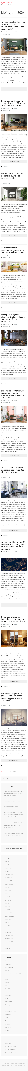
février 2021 (8, 929)
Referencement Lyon (10, 1011)
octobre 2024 (8, 900)
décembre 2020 (9, 935)
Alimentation (8, 964)
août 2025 (7, 887)
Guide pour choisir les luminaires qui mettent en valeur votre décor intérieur (13, 619)
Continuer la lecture (14, 89)
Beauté (7, 970)
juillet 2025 (8, 890)
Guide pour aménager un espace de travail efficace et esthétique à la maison (13, 103)
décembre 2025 (9, 874)
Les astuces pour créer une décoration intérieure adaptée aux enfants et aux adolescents (13, 394)
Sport (6, 1021)
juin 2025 (7, 893)
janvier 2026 (8, 871)
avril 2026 (7, 865)
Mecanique (8, 995)
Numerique (8, 1005)
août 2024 (7, 903)
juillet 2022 (8, 919)
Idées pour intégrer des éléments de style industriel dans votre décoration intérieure (13, 318)
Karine (15, 31)
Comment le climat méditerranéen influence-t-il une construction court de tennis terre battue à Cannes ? (14, 804)
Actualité (7, 961)
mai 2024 (7, 909)
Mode (6, 998)
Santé (6, 1017)
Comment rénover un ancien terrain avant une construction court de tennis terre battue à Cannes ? (14, 814)
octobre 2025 (8, 881)
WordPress (23, 1065)
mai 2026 (7, 861)
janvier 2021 (8, 932)
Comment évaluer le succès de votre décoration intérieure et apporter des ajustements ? (13, 25)
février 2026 (8, 868)
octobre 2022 (8, 913)
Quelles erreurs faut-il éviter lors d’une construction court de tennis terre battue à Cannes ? (13, 825)
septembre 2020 (9, 941)
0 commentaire (6, 34)
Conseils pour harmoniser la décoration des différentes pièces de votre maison (13, 469)
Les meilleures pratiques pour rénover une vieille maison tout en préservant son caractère (12, 696)
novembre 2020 (9, 938)
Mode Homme (8, 1001)
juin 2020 (7, 948)
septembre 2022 (9, 916)
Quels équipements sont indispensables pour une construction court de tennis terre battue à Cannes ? (14, 793)
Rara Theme (11, 1065)
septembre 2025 (9, 884)
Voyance (7, 1030)
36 (10, 771)
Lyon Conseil (6, 2)
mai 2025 (7, 897)
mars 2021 (7, 925)
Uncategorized (9, 1027)
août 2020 (7, 945)
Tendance (7, 1024)
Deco (10, 94)
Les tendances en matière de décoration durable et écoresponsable (13, 175)
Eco (6, 985)
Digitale (7, 982)
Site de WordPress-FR (10, 1053)
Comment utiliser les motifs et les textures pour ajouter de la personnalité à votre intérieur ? (13, 545)
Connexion (8, 1043)
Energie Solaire (9, 989)
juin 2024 (7, 906)
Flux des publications (10, 1046)
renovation (8, 1014)
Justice (7, 992)
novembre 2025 (9, 877)
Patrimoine (8, 1008)
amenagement (9, 967)
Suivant (14, 771)
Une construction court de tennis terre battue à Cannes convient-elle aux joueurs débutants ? (13, 836)
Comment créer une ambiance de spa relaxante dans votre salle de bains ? (12, 250)
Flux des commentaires (11, 1049)
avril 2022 (7, 922)
